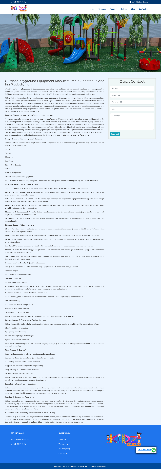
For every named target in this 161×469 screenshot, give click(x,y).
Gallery (124, 9)
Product (113, 9)
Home (91, 9)
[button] (12, 43)
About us (102, 9)
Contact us (143, 9)
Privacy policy (64, 448)
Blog (133, 9)
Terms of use (64, 444)
